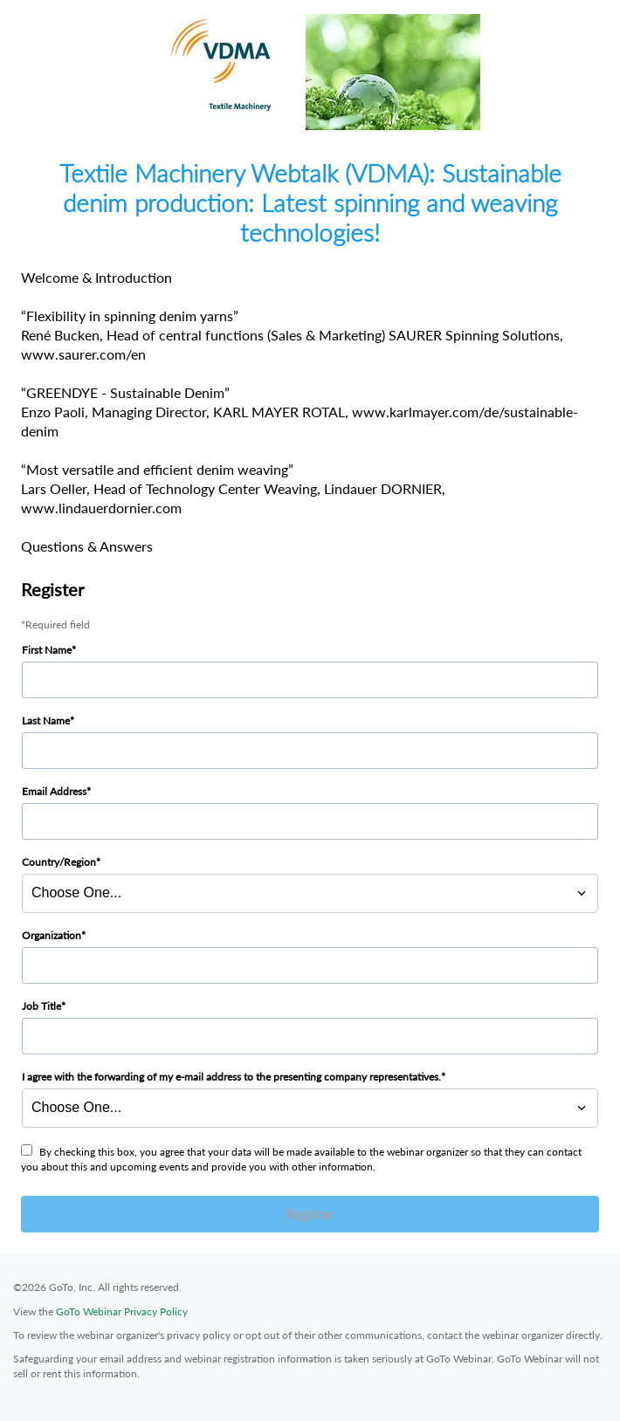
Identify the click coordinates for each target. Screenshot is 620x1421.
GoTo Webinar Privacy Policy (122, 1311)
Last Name (46, 720)
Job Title (41, 1006)
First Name (47, 649)
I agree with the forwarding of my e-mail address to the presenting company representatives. (231, 1076)
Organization (51, 935)
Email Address (54, 791)
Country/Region (59, 861)
